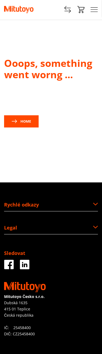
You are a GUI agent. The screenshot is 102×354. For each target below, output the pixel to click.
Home (21, 121)
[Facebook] (9, 267)
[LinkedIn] (25, 267)
